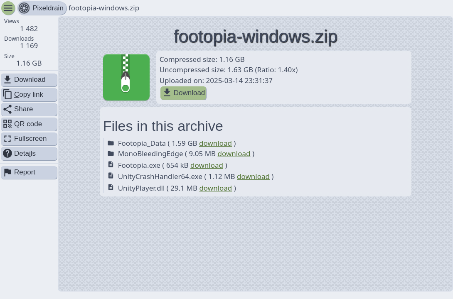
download (215, 143)
